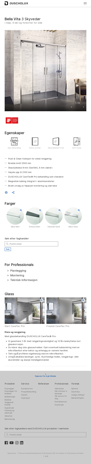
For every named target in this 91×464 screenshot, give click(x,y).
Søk (8, 249)
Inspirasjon (25, 398)
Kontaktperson (61, 402)
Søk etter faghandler (17, 238)
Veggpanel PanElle (9, 403)
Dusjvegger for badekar (11, 392)
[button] (72, 107)
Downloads (59, 405)
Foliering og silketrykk (9, 412)
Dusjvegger (9, 389)
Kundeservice (27, 389)
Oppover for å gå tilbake (45, 376)
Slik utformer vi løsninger (61, 392)
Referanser (43, 383)
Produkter (10, 383)
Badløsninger (10, 397)
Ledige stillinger (78, 395)
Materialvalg (10, 419)
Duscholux (75, 392)
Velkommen (59, 389)
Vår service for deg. (61, 397)
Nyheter (74, 389)
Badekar (8, 400)
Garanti (24, 395)
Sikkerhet (8, 416)
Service (25, 383)
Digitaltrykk (9, 408)
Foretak (75, 383)
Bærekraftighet (77, 398)
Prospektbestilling (28, 392)
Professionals (61, 383)
